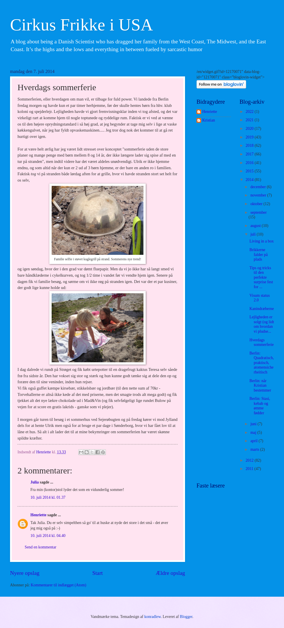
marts (255, 449)
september (258, 212)
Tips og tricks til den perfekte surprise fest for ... (261, 277)
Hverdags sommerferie (261, 342)
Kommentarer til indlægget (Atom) (58, 585)
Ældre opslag (170, 573)
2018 (250, 145)
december (258, 187)
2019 (250, 137)
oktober (257, 204)
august (256, 226)
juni (254, 424)
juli (253, 234)
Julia (34, 482)
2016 (250, 163)
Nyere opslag (24, 573)
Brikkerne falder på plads (258, 254)
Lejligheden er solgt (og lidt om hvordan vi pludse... (261, 324)
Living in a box (261, 241)
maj (253, 432)
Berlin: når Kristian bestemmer (260, 385)
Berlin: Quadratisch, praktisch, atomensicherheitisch (261, 362)
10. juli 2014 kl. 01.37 (47, 497)
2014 (250, 180)
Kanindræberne (261, 309)
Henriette (38, 515)
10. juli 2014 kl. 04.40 (47, 535)
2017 (250, 154)
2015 (250, 171)
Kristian (208, 120)
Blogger (186, 616)
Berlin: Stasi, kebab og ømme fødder (259, 405)
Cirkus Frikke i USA (81, 24)
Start (97, 573)
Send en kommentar (40, 547)
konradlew (152, 616)
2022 (250, 111)
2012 (250, 460)
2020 (250, 128)
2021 (250, 120)
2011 (250, 469)
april (254, 441)
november (258, 195)
